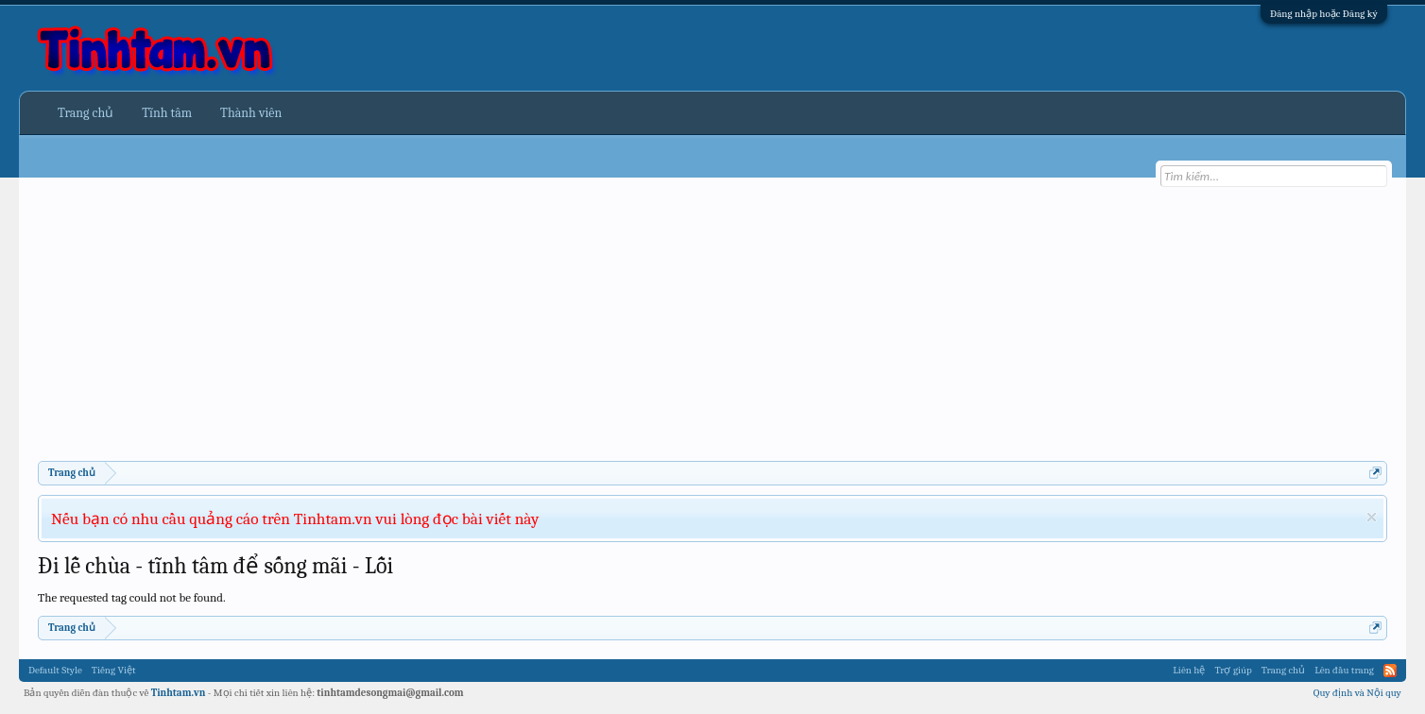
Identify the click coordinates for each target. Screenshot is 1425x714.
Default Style (55, 670)
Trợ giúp (1232, 670)
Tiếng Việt (114, 670)
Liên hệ (1189, 670)
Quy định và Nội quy (1357, 693)
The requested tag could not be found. (132, 597)
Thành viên (251, 113)
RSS (1390, 670)
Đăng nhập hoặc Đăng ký (1324, 14)
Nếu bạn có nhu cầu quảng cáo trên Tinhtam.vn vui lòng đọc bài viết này (295, 518)
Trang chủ (85, 113)
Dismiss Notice (1372, 517)
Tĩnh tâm (167, 113)
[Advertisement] (605, 319)
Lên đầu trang (1344, 670)
